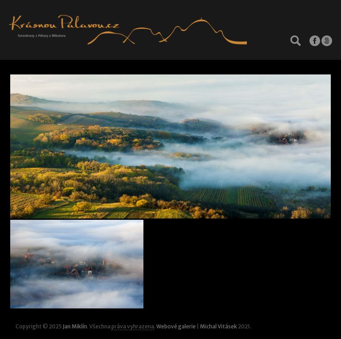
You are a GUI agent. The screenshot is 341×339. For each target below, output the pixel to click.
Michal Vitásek (218, 326)
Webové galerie (176, 326)
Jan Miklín (75, 326)
